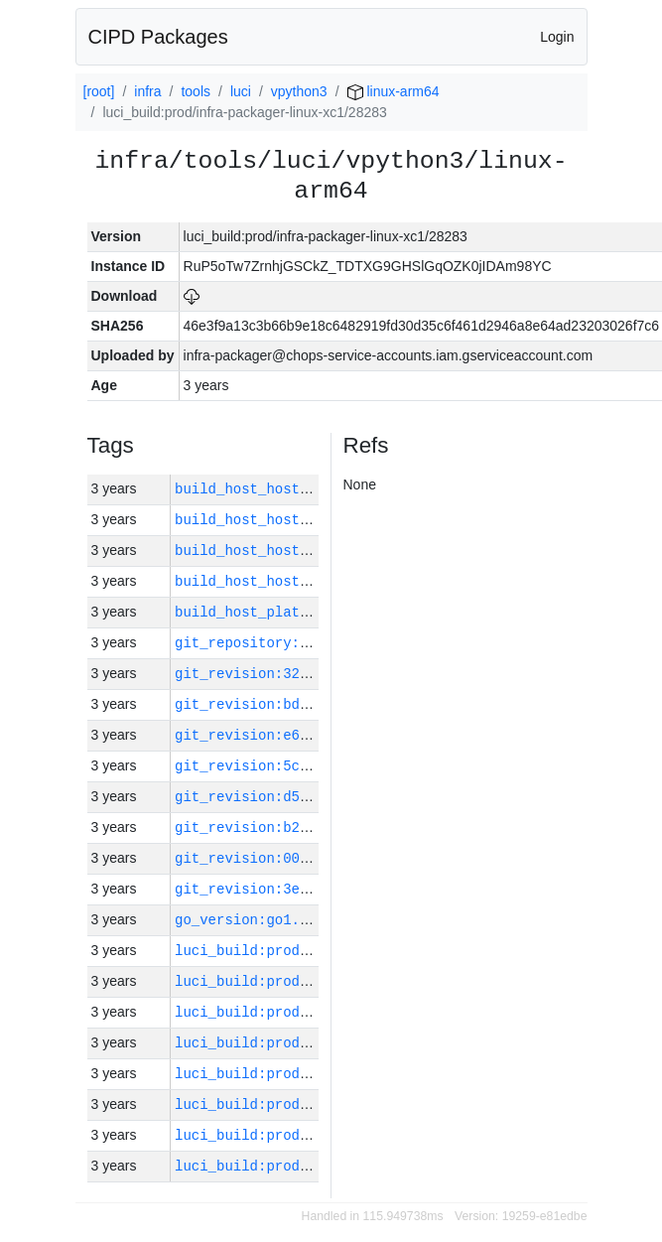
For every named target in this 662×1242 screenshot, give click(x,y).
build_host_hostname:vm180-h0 (291, 581)
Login (557, 37)
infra (147, 91)
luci (240, 91)
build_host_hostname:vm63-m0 (287, 550)
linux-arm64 (393, 91)
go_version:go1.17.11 (258, 919)
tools (195, 91)
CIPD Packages (158, 37)
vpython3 (299, 91)
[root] (99, 91)
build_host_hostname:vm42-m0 (287, 519)
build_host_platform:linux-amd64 (304, 612)
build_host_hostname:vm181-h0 (291, 489)
